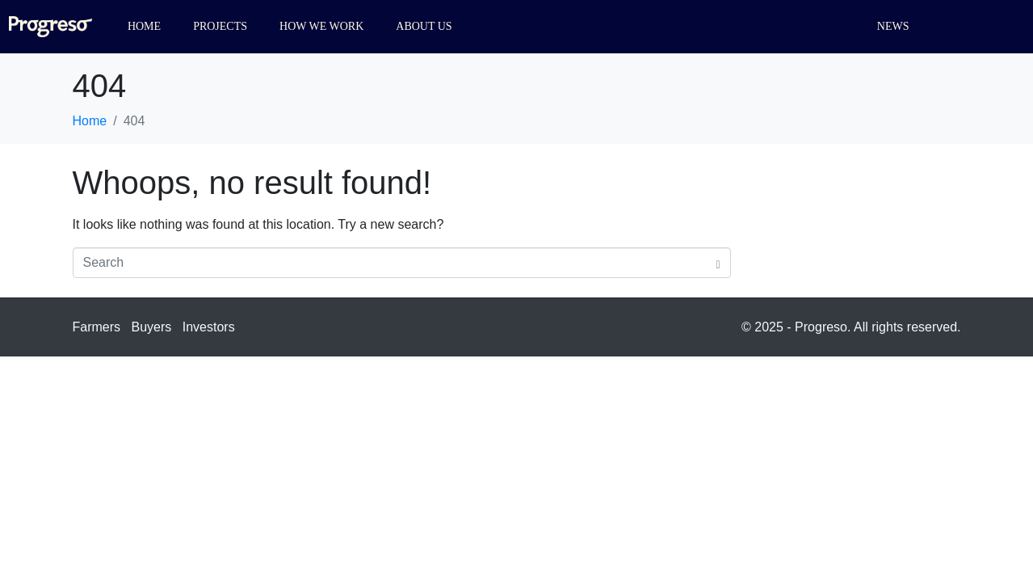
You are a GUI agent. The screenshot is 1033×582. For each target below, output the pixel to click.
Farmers (97, 327)
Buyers (152, 327)
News (893, 26)
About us (423, 26)
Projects (220, 26)
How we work (321, 26)
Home (144, 26)
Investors (209, 327)
